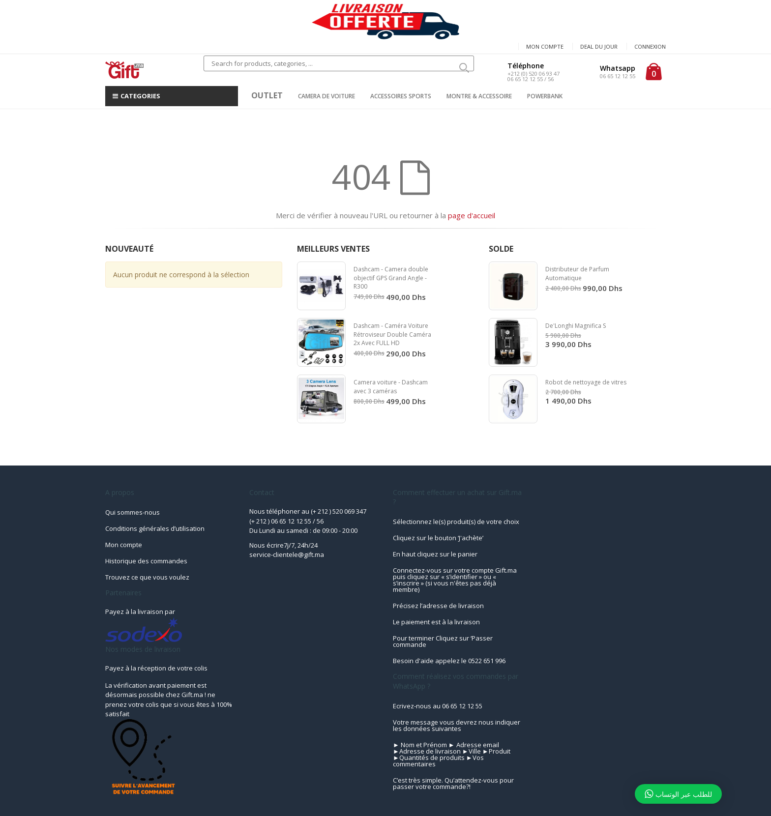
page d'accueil (471, 215)
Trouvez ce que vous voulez (147, 577)
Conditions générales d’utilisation (155, 528)
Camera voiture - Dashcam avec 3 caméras (391, 386)
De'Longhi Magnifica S (575, 325)
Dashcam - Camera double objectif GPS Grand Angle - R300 (391, 278)
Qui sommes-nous (132, 512)
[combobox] (339, 63)
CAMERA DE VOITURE (326, 96)
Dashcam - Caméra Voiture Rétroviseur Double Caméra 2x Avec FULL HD (392, 334)
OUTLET (267, 95)
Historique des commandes (146, 560)
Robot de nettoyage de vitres (585, 382)
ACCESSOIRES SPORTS (400, 96)
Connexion (650, 46)
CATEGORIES (136, 95)
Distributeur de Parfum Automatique (577, 273)
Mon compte (544, 46)
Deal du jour (599, 46)
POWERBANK (545, 96)
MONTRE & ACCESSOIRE (479, 96)
